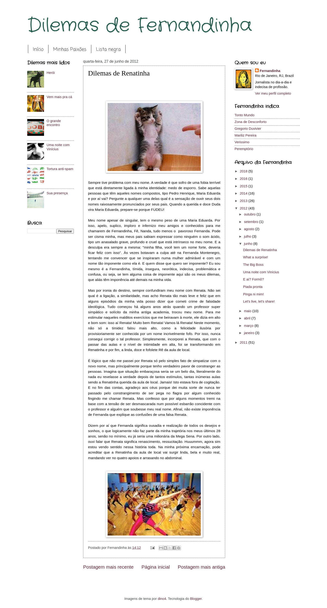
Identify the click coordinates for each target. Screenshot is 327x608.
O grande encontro (54, 123)
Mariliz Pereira (245, 135)
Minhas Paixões (69, 49)
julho (248, 236)
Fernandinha (270, 71)
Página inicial (156, 567)
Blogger (196, 599)
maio (248, 311)
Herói (51, 73)
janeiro (249, 333)
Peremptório (244, 149)
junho (248, 244)
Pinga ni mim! (253, 294)
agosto (249, 229)
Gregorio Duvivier (248, 128)
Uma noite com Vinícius (58, 147)
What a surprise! (255, 257)
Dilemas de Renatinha (260, 250)
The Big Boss (253, 264)
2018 (244, 171)
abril (247, 318)
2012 (244, 208)
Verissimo (242, 142)
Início (38, 49)
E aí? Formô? (253, 279)
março (249, 326)
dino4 (162, 599)
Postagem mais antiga (201, 567)
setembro (251, 222)
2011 (244, 342)
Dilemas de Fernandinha (139, 25)
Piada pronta (252, 287)
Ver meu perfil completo (273, 93)
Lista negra (108, 49)
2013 (244, 201)
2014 (244, 193)
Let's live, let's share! (259, 301)
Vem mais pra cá (59, 97)
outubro (250, 214)
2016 (244, 179)
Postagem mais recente (108, 567)
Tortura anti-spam (60, 169)
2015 (244, 186)
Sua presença (57, 193)
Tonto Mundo (244, 115)
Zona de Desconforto (250, 122)
